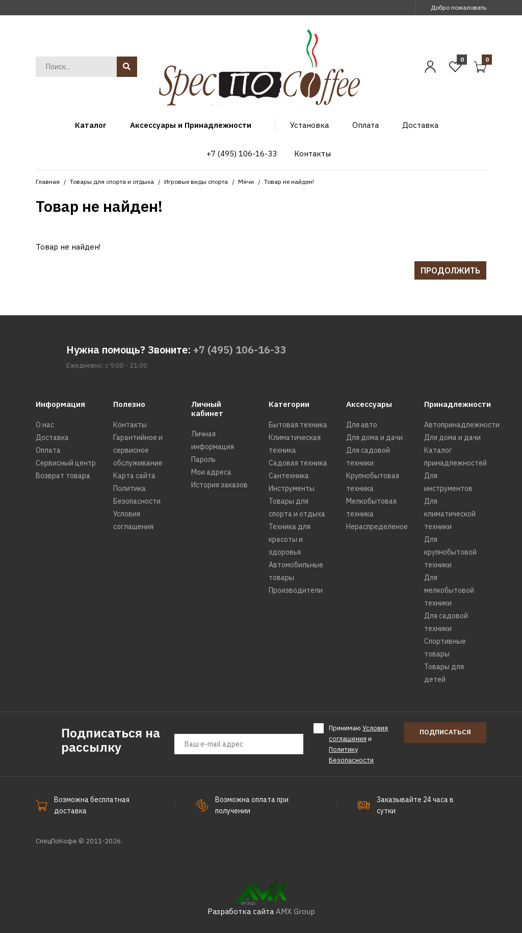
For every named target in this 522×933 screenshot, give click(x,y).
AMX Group (295, 911)
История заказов (219, 484)
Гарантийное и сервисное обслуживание (138, 450)
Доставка (52, 437)
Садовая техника (298, 463)
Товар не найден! (289, 181)
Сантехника (289, 475)
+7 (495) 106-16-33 (239, 349)
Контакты (130, 424)
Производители (296, 590)
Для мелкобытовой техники (449, 590)
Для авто (361, 424)
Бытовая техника (298, 424)
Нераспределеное (377, 526)
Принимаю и (358, 743)
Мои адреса (211, 472)
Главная (48, 181)
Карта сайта (134, 475)
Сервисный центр (66, 463)
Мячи (246, 181)
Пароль (203, 459)
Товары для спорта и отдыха (112, 181)
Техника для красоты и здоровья (289, 539)
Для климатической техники (450, 514)
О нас (45, 424)
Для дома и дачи (374, 437)
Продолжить (450, 270)
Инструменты (292, 488)
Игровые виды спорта (196, 181)
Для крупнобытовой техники (450, 552)
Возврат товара (63, 475)
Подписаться (445, 732)
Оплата (48, 450)
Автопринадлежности (462, 424)
